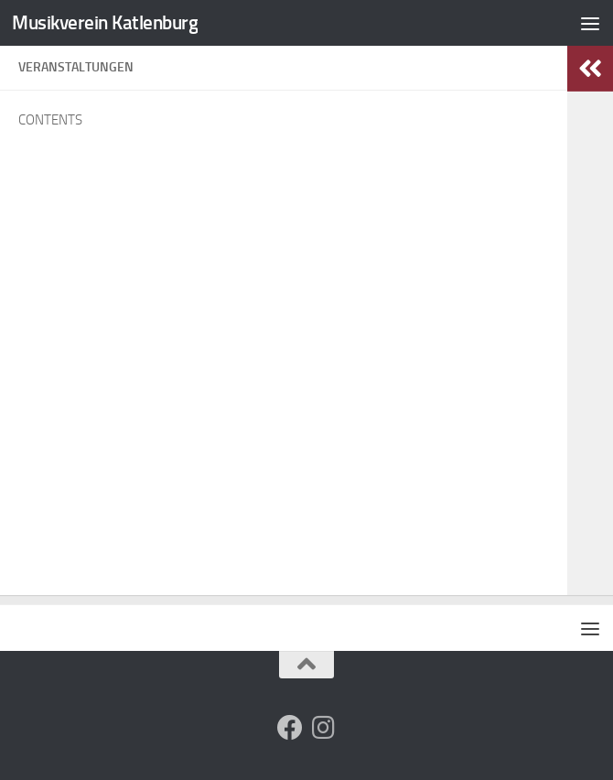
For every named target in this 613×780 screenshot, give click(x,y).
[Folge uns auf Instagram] (323, 728)
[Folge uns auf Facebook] (290, 728)
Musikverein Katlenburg (105, 22)
